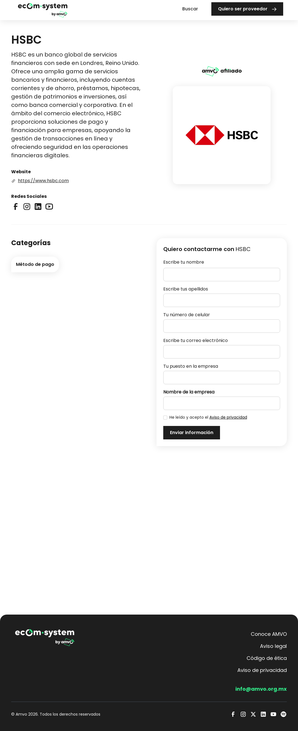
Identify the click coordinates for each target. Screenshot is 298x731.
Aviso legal (273, 646)
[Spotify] (283, 714)
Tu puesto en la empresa (190, 366)
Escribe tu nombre (183, 262)
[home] (43, 10)
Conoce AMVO (269, 634)
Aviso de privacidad (228, 417)
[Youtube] (273, 714)
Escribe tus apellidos (185, 289)
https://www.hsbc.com (43, 180)
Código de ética (267, 658)
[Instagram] (243, 714)
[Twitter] (253, 714)
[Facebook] (233, 714)
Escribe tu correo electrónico (195, 340)
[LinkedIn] (263, 714)
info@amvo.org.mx (261, 688)
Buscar (190, 9)
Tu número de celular (186, 314)
